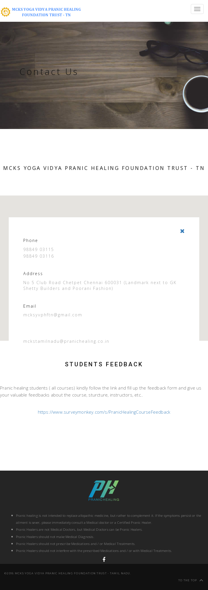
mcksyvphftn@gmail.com (52, 315)
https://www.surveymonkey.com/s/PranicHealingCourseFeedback (104, 412)
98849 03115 (38, 249)
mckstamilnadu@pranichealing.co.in (66, 341)
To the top (191, 580)
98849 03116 (38, 256)
